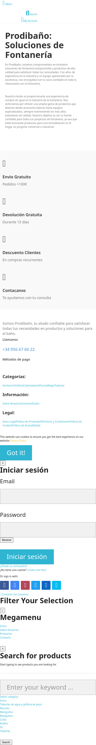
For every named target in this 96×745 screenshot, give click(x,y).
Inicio (3, 700)
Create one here (36, 570)
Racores (4, 708)
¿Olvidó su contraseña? (13, 566)
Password (13, 515)
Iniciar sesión (27, 556)
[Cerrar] (3, 463)
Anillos (4, 723)
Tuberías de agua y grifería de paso (21, 704)
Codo (3, 719)
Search (6, 742)
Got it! (16, 452)
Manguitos (6, 712)
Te (1, 727)
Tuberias (5, 731)
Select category (9, 697)
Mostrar (6, 540)
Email (7, 481)
